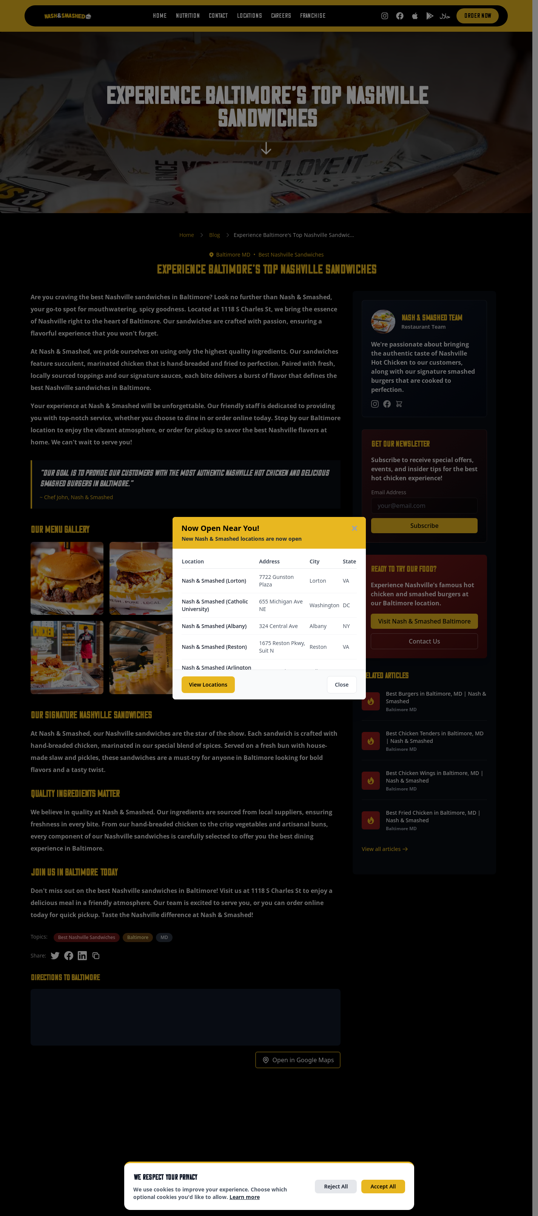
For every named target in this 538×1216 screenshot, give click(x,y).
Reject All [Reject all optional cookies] (336, 1186)
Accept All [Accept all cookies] (383, 1186)
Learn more (245, 1197)
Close (342, 684)
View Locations (208, 684)
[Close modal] (354, 528)
